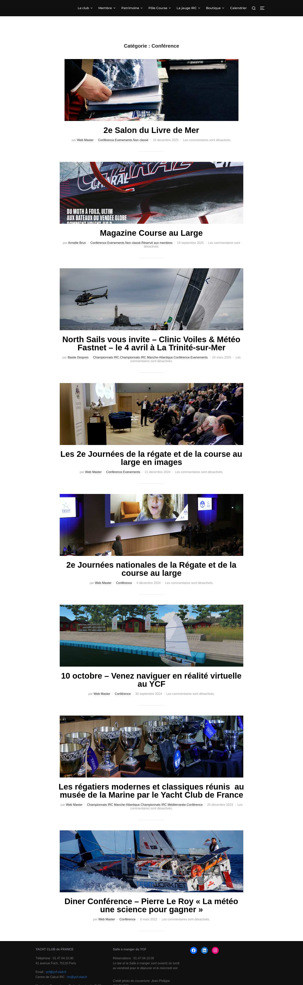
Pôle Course (160, 8)
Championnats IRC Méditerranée (163, 804)
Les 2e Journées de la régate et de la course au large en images (151, 458)
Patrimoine (132, 8)
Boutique (215, 8)
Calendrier (238, 8)
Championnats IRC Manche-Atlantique (146, 357)
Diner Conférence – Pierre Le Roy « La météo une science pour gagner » (151, 905)
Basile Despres (78, 357)
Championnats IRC (106, 357)
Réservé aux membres (157, 242)
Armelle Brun (77, 242)
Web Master (85, 140)
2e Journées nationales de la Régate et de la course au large (151, 569)
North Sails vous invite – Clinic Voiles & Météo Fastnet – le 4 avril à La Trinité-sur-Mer (151, 343)
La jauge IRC (189, 8)
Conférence (106, 140)
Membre (107, 8)
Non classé (140, 140)
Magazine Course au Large (151, 232)
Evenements (123, 140)
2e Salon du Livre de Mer (151, 130)
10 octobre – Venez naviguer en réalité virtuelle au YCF (151, 679)
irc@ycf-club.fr (77, 977)
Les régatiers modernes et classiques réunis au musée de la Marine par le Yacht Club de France (151, 790)
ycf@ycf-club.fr (56, 972)
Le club (85, 8)
